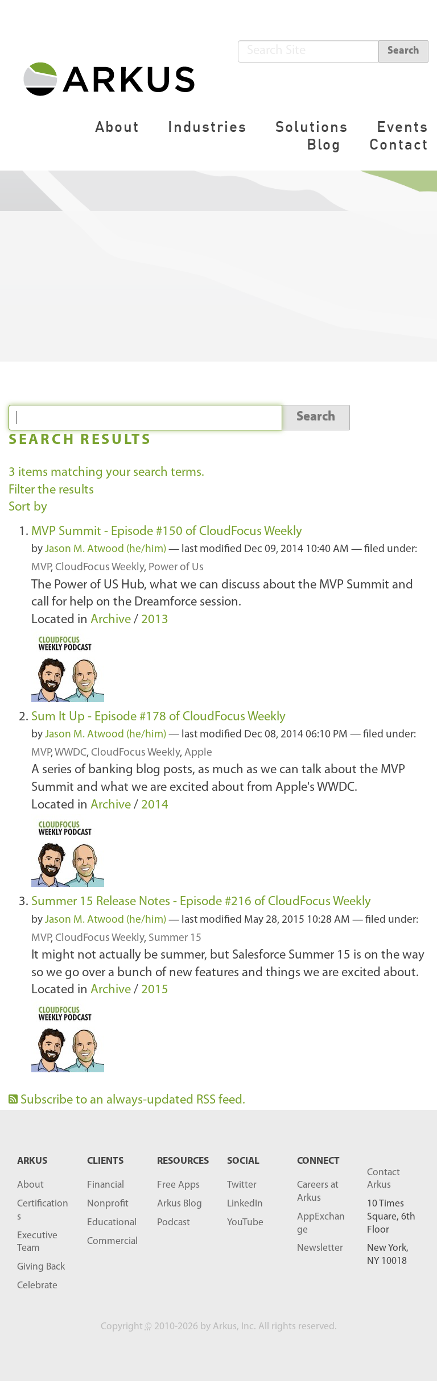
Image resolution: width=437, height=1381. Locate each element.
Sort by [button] (28, 507)
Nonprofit (108, 1204)
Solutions (311, 126)
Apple (198, 753)
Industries (207, 126)
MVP (41, 567)
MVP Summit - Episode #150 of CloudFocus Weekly (166, 531)
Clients (105, 1161)
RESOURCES (183, 1161)
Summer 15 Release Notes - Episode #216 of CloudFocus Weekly (201, 902)
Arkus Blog (179, 1204)
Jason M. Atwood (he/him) (105, 549)
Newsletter (320, 1248)
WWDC (70, 753)
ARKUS (32, 1161)
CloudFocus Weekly (99, 567)
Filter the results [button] (51, 490)
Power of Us (176, 567)
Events (402, 126)
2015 (154, 990)
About (117, 126)
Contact (398, 144)
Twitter (242, 1185)
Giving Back (41, 1267)
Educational (112, 1222)
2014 (154, 805)
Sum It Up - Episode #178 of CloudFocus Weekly (158, 717)
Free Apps (178, 1185)
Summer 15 (175, 938)
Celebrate (37, 1286)
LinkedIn (245, 1204)
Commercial (112, 1241)
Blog (324, 144)
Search (403, 50)
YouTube (245, 1222)
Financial (105, 1185)
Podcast (173, 1222)
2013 (154, 620)
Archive (110, 620)
